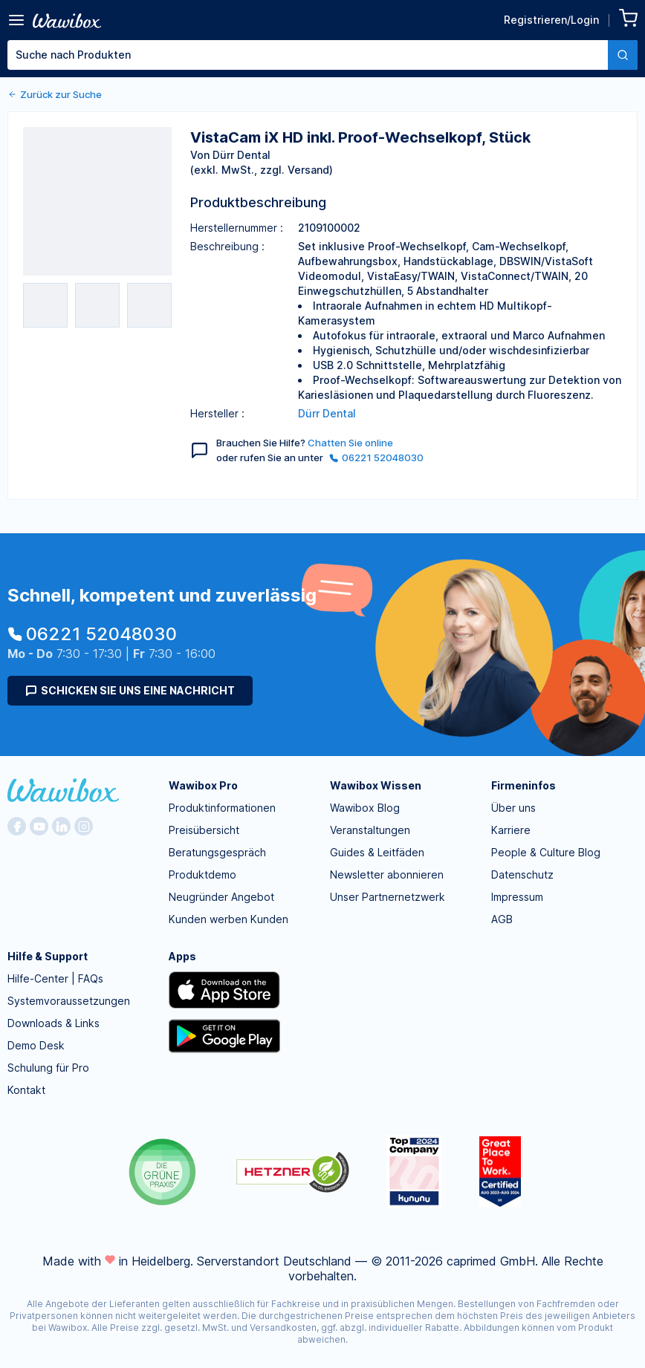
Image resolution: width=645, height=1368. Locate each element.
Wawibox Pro (203, 785)
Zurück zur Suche (54, 94)
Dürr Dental (327, 413)
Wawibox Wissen (375, 785)
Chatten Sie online (350, 443)
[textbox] (308, 55)
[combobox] (322, 55)
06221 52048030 (376, 457)
